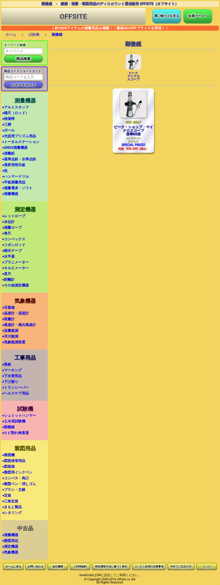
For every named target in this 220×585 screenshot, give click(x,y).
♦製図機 (8, 455)
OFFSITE (73, 16)
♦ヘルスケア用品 (15, 393)
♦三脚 (6, 124)
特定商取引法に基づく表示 (111, 566)
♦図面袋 (8, 466)
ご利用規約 (80, 566)
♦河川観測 (10, 336)
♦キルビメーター (15, 268)
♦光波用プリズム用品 (19, 136)
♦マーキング (12, 370)
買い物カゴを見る (166, 16)
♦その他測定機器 (15, 285)
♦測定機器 (10, 546)
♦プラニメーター (15, 262)
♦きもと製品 (12, 507)
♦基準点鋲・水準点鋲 (19, 159)
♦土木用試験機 (13, 421)
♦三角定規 (10, 501)
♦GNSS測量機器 (15, 147)
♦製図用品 (10, 541)
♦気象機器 (10, 552)
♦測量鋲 (8, 153)
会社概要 (57, 566)
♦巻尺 (6, 233)
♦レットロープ (13, 216)
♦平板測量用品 (13, 182)
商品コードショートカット (22, 71)
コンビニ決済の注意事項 (149, 566)
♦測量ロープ (12, 227)
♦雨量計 (8, 319)
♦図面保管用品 (13, 461)
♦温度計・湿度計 (15, 313)
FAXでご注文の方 (181, 566)
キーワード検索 (15, 45)
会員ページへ (197, 16)
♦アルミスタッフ (15, 107)
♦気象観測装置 (13, 342)
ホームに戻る (13, 566)
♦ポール (8, 130)
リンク (207, 566)
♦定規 (6, 495)
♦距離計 (8, 279)
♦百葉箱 (8, 307)
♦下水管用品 (12, 376)
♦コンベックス (13, 239)
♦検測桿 (8, 119)
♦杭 (5, 171)
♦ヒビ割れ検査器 (15, 433)
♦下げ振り (10, 382)
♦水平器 (8, 256)
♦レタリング (12, 513)
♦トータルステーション (21, 142)
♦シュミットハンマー (19, 415)
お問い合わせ (36, 566)
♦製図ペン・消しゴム (19, 484)
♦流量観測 (10, 330)
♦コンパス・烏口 (15, 478)
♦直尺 (6, 274)
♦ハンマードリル (15, 176)
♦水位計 (8, 222)
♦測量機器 (10, 194)
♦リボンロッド (13, 245)
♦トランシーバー (15, 387)
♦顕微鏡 (8, 427)
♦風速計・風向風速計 (19, 325)
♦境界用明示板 (13, 165)
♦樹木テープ (12, 251)
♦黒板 (6, 364)
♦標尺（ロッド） (15, 113)
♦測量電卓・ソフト (17, 188)
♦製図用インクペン (17, 472)
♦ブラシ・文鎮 (13, 490)
